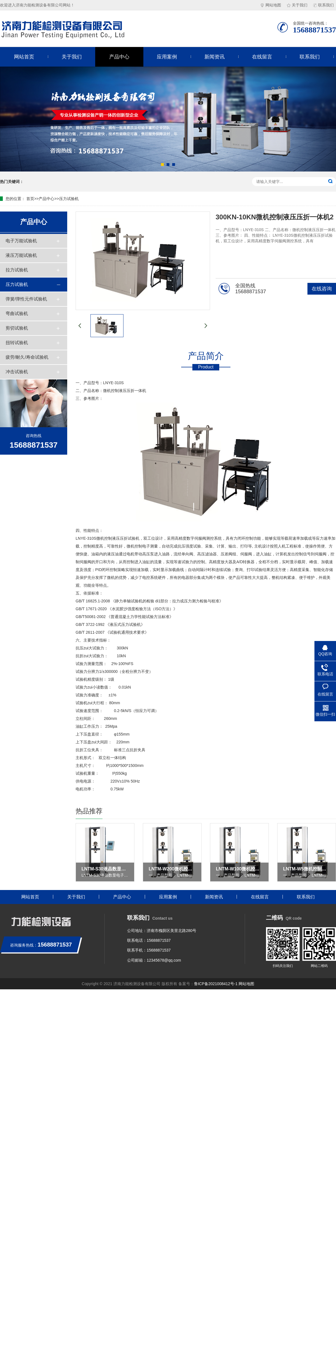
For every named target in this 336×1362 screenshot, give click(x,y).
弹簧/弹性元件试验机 (26, 299)
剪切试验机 (17, 328)
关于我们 (297, 5)
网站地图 (270, 5)
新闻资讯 (214, 57)
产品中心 (119, 57)
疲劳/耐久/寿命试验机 (27, 357)
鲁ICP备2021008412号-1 (216, 983)
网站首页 (24, 57)
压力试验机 (69, 198)
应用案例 (167, 57)
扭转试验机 (17, 342)
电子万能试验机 (21, 240)
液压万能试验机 (21, 255)
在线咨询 (322, 289)
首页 (30, 198)
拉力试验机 (17, 269)
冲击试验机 (17, 371)
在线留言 (262, 57)
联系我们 (323, 5)
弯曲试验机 (17, 313)
